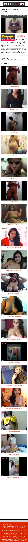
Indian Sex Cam (6, 527)
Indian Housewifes (10, 528)
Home (2, 13)
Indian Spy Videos (14, 527)
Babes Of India (18, 528)
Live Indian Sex (20, 529)
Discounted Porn (12, 529)
